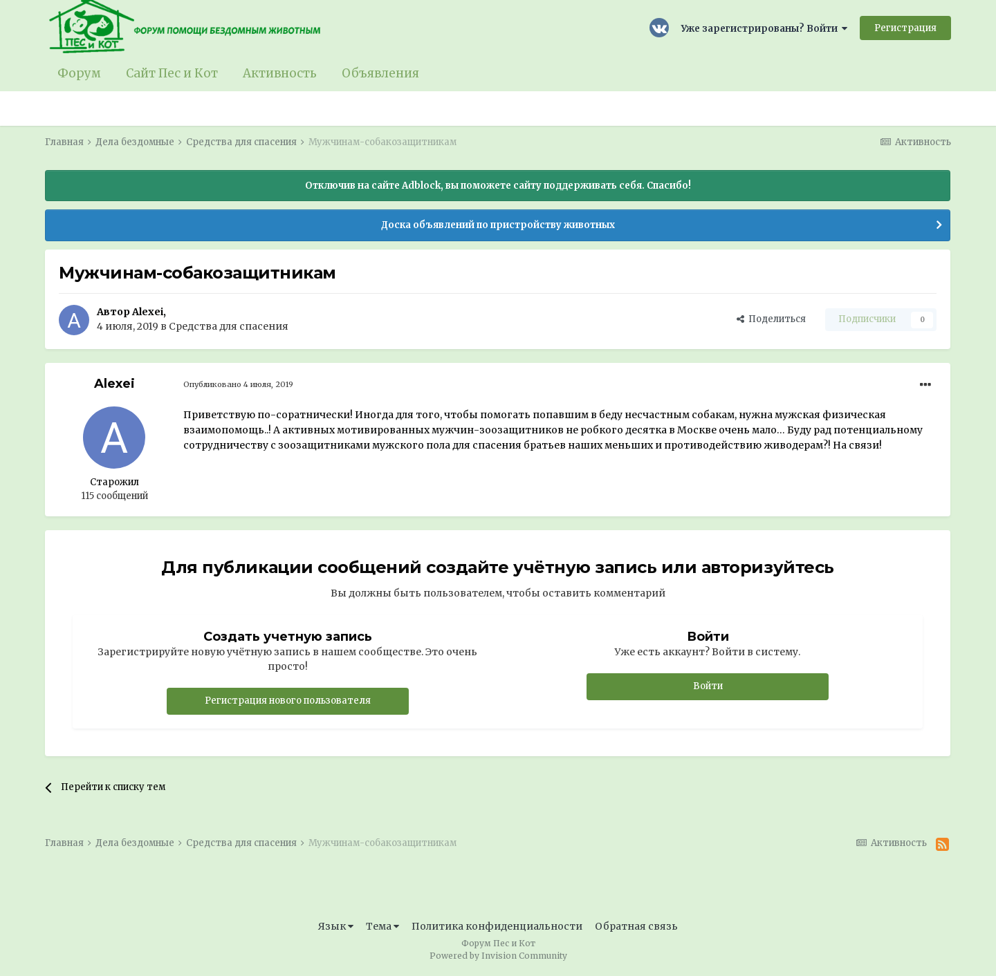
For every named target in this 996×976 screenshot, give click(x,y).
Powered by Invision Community (498, 955)
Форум (79, 73)
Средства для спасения (228, 326)
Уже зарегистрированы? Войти (764, 29)
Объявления (380, 73)
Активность (280, 73)
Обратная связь (636, 926)
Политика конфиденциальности (497, 926)
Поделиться (771, 319)
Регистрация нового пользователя (288, 700)
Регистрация (905, 28)
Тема (382, 926)
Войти (708, 686)
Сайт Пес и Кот (172, 73)
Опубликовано (238, 384)
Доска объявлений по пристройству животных (498, 225)
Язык (335, 926)
